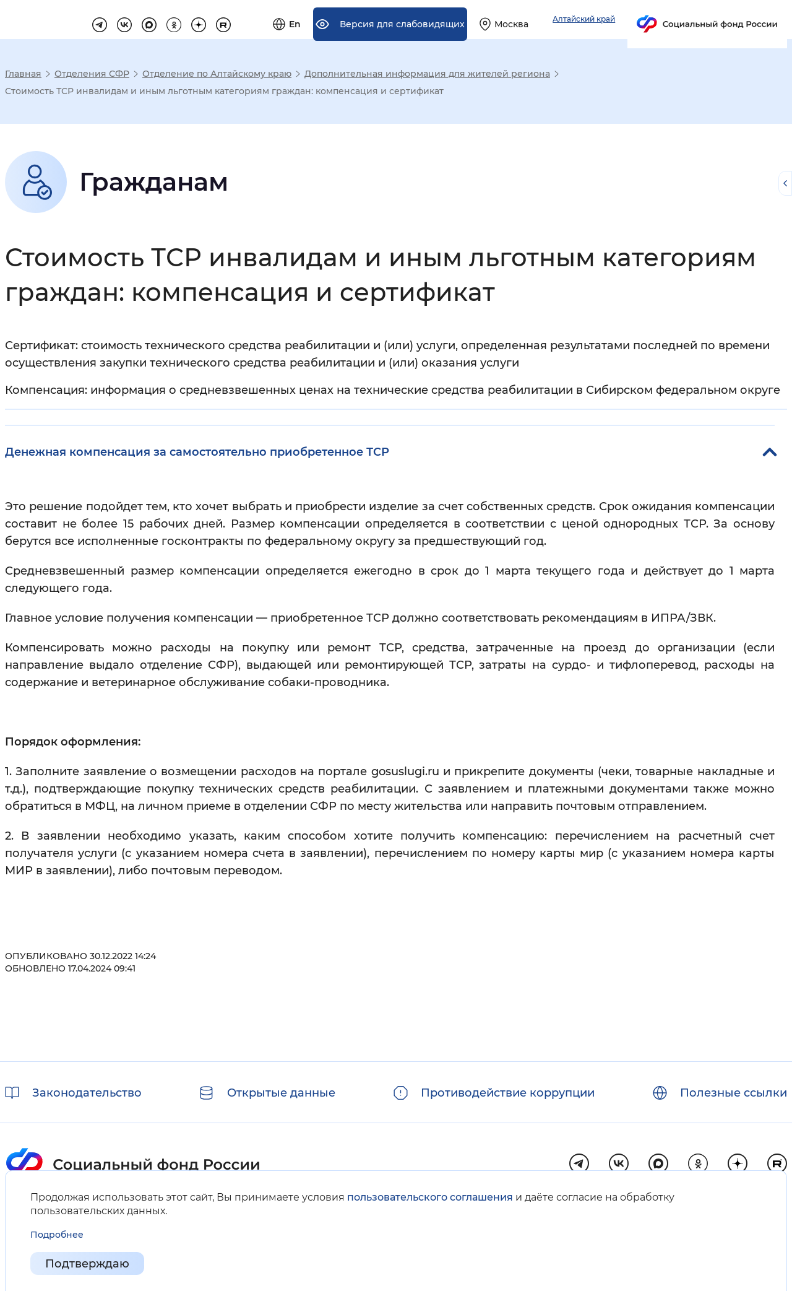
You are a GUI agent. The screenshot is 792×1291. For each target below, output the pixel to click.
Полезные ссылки (733, 1092)
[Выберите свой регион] (642, 19)
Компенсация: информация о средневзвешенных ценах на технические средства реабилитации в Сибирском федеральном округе (392, 390)
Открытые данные (281, 1092)
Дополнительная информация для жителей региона (427, 73)
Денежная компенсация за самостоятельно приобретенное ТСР (197, 452)
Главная (23, 73)
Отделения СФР (91, 73)
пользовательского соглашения (430, 1197)
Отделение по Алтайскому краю (216, 73)
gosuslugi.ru (405, 771)
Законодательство (87, 1092)
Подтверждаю (87, 1264)
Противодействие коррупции (508, 1092)
